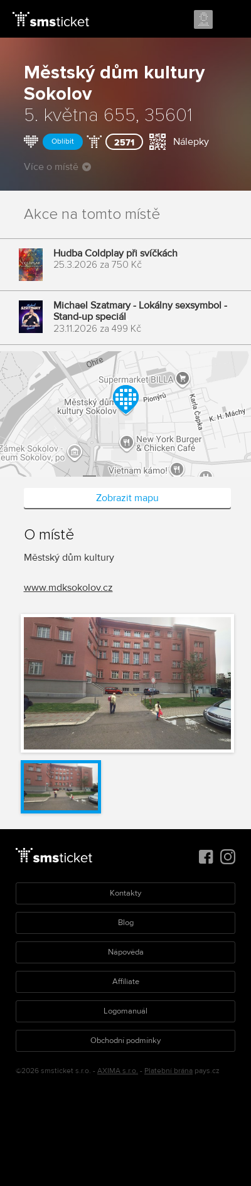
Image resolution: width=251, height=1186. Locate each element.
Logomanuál (125, 1011)
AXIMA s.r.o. (117, 1071)
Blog (126, 923)
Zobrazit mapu (127, 498)
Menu (230, 20)
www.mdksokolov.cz (68, 587)
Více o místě (57, 167)
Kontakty (125, 893)
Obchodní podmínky (125, 1040)
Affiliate (125, 982)
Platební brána (168, 1071)
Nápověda (126, 952)
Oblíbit (62, 141)
